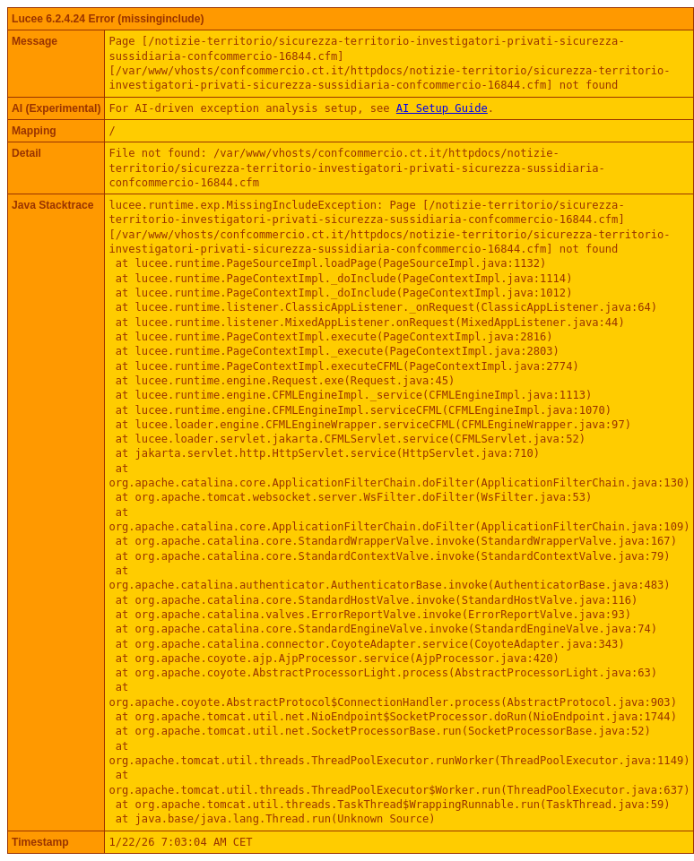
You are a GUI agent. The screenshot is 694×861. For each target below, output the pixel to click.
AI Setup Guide (442, 108)
